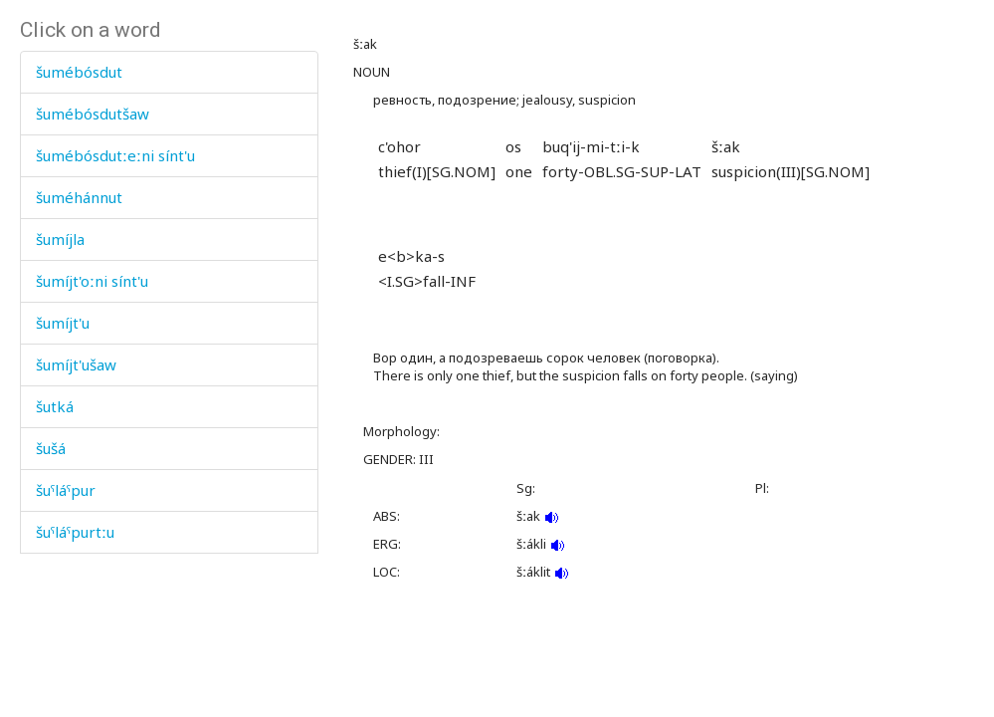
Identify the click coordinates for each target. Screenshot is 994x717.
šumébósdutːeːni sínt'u (115, 155)
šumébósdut (79, 72)
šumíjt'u (63, 323)
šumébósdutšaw (92, 113)
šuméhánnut (79, 197)
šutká (55, 406)
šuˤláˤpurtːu (75, 532)
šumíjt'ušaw (76, 364)
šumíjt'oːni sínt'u (92, 281)
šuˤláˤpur (66, 490)
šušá (51, 448)
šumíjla (60, 239)
